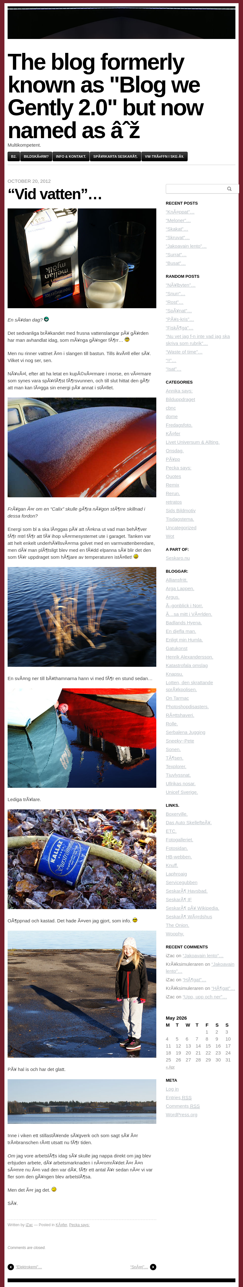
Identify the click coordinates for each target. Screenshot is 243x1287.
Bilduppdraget (180, 399)
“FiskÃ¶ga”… (179, 327)
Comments (183, 1106)
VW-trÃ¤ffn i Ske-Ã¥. (164, 156)
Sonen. (173, 749)
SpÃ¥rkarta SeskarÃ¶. (115, 156)
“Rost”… (175, 302)
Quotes (173, 476)
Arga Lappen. (180, 588)
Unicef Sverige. (182, 792)
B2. (13, 156)
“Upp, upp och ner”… (205, 996)
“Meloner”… (178, 220)
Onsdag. (175, 450)
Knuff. (172, 865)
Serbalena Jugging (185, 732)
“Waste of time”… (184, 351)
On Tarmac (177, 698)
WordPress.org (181, 1114)
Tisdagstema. (180, 519)
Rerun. (173, 493)
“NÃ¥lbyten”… (181, 285)
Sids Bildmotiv (181, 510)
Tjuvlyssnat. (178, 775)
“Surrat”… (176, 254)
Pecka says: (79, 1225)
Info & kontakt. (71, 156)
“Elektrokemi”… (29, 1267)
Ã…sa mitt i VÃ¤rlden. (189, 614)
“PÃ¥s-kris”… (180, 319)
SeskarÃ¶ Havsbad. (187, 891)
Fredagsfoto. (179, 425)
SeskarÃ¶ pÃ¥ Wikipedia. (192, 908)
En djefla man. (181, 631)
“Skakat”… (177, 229)
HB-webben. (179, 856)
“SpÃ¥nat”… (179, 310)
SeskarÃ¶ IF (179, 899)
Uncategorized (181, 527)
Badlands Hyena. (184, 622)
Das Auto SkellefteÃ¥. (189, 822)
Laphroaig (176, 873)
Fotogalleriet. (179, 839)
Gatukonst (176, 648)
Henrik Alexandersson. (189, 656)
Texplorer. (176, 766)
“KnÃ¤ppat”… (180, 211)
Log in (172, 1089)
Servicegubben (181, 882)
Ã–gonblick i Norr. (184, 605)
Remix (172, 484)
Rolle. (172, 723)
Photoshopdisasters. (187, 706)
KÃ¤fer (61, 1225)
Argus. (172, 597)
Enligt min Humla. (184, 639)
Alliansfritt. (177, 580)
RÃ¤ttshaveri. (180, 715)
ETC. (171, 831)
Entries (179, 1097)
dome (172, 416)
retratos (174, 502)
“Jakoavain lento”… (186, 246)
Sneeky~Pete (180, 740)
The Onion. (177, 925)
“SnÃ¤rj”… (139, 1267)
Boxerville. (177, 814)
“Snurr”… (175, 293)
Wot (170, 536)
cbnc (171, 408)
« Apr (170, 1067)
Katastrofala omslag (187, 665)
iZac (29, 1225)
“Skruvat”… (178, 237)
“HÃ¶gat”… (194, 979)
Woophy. (175, 933)
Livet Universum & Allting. (193, 442)
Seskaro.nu (178, 558)
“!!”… (171, 360)
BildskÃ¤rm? (36, 156)
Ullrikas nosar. (181, 783)
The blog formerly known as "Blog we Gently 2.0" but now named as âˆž (105, 96)
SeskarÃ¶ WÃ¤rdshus (189, 916)
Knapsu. (174, 674)
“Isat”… (173, 369)
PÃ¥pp (173, 459)
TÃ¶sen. (175, 758)
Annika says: (179, 390)
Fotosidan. (177, 848)
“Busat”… (176, 263)
